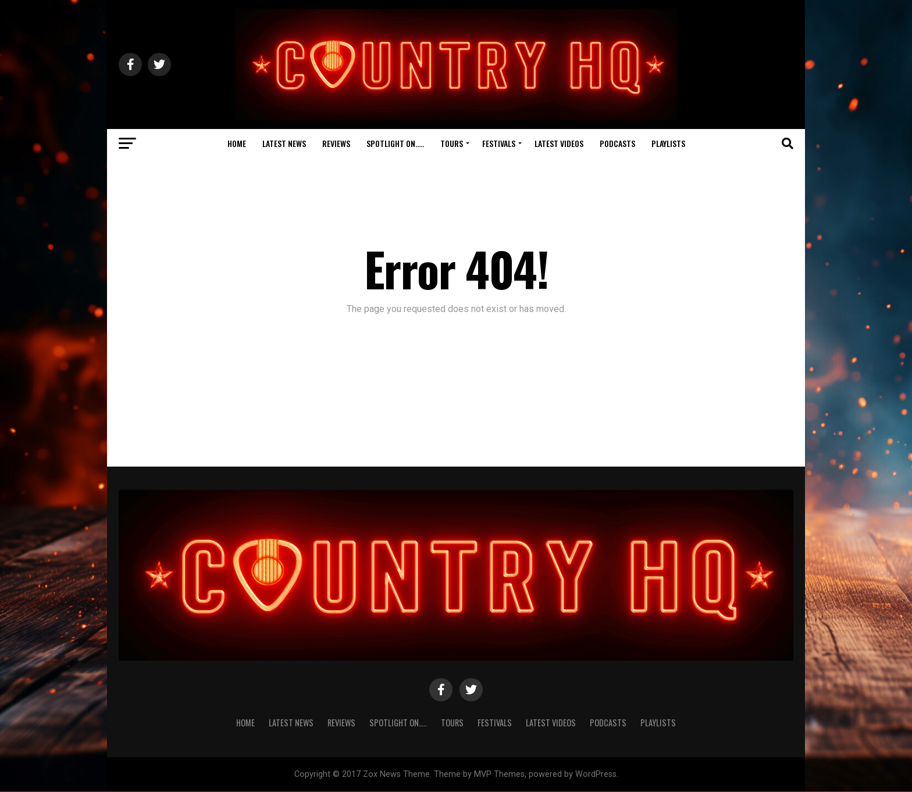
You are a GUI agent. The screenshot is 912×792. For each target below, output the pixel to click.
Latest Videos (559, 143)
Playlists (668, 143)
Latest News (284, 143)
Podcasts (617, 143)
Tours (451, 143)
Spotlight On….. (395, 143)
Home (236, 143)
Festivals (498, 143)
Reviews (336, 143)
